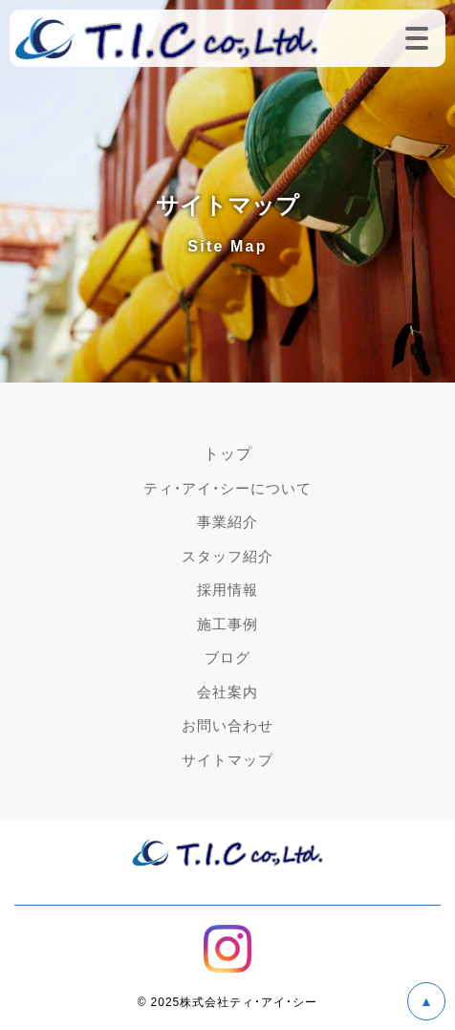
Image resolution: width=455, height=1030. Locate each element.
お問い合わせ (227, 724)
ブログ (227, 657)
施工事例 (227, 623)
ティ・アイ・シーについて (227, 487)
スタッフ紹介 (227, 555)
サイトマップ (227, 759)
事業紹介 (227, 521)
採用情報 (227, 589)
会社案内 (227, 691)
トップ (228, 452)
